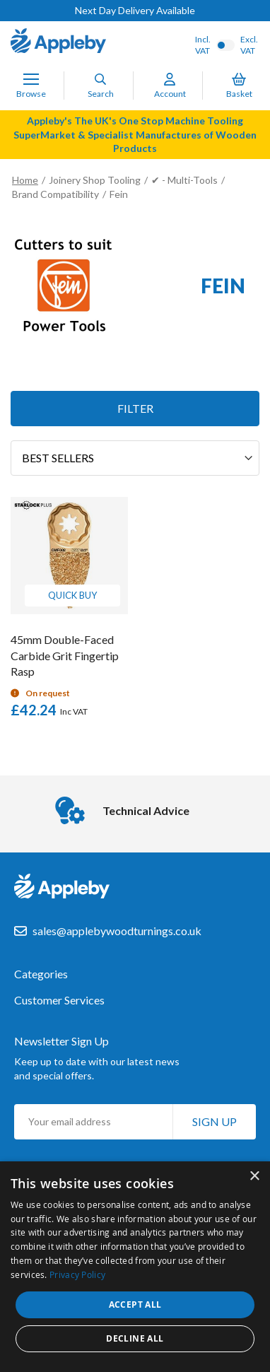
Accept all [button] (135, 1304)
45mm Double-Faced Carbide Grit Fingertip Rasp (65, 656)
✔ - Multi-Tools (184, 180)
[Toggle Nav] (31, 79)
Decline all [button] (134, 1338)
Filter (135, 408)
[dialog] (135, 1266)
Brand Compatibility (55, 194)
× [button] (254, 1176)
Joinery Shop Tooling (95, 180)
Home (25, 180)
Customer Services (59, 1000)
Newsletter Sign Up (61, 1041)
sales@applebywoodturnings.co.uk (117, 930)
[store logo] (58, 42)
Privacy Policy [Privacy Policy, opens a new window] (77, 1274)
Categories (41, 974)
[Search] (100, 79)
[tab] (135, 981)
